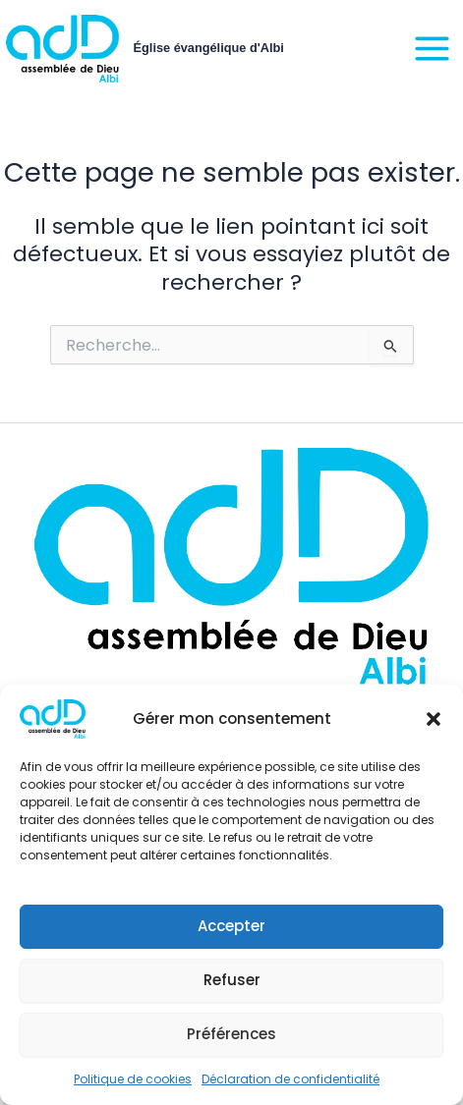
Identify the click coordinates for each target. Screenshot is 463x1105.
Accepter (231, 925)
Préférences (231, 1033)
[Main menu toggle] (432, 49)
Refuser (231, 979)
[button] (433, 719)
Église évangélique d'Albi (209, 47)
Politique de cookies (133, 1079)
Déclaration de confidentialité (290, 1079)
